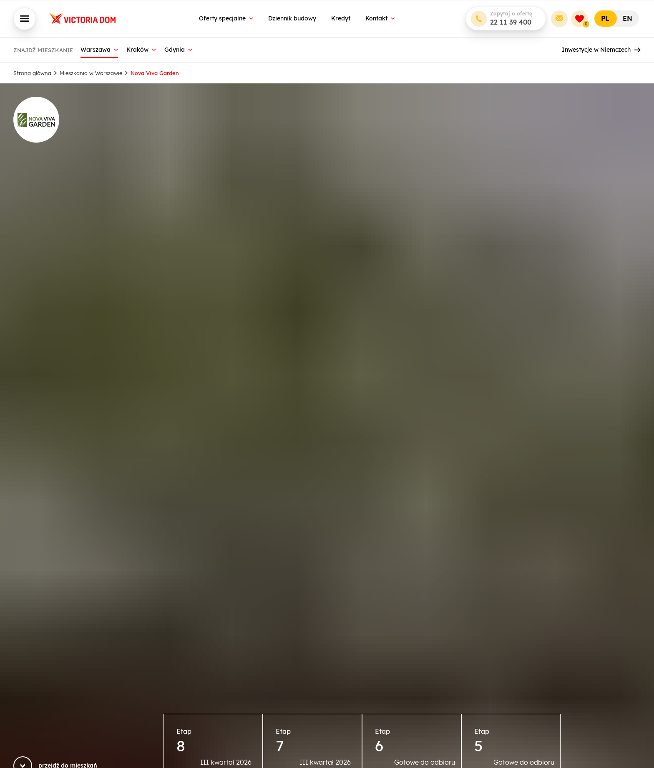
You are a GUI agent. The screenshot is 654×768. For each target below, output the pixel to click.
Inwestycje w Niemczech (601, 49)
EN (627, 18)
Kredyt (340, 18)
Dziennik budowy (292, 18)
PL (605, 18)
